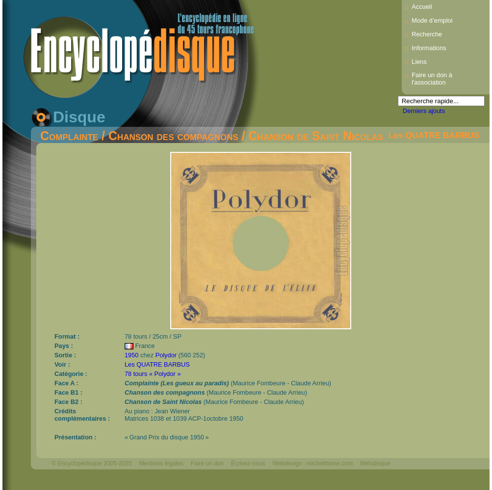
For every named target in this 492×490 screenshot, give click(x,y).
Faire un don (207, 463)
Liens (419, 61)
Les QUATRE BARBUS (434, 135)
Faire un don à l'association (432, 78)
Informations (429, 48)
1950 (131, 355)
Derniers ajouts (424, 111)
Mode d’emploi (432, 20)
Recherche (427, 34)
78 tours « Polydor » (153, 373)
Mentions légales (161, 463)
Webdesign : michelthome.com (312, 463)
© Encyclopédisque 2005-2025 (92, 463)
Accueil (422, 6)
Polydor (166, 355)
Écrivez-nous (248, 463)
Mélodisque (375, 463)
